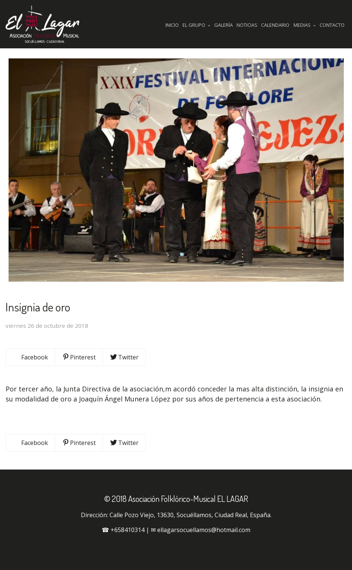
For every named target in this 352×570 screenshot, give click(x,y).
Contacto (332, 25)
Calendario (275, 25)
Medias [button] (305, 25)
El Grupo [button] (196, 25)
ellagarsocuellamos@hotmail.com (203, 530)
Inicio (172, 25)
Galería (223, 25)
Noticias (247, 25)
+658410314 (128, 530)
